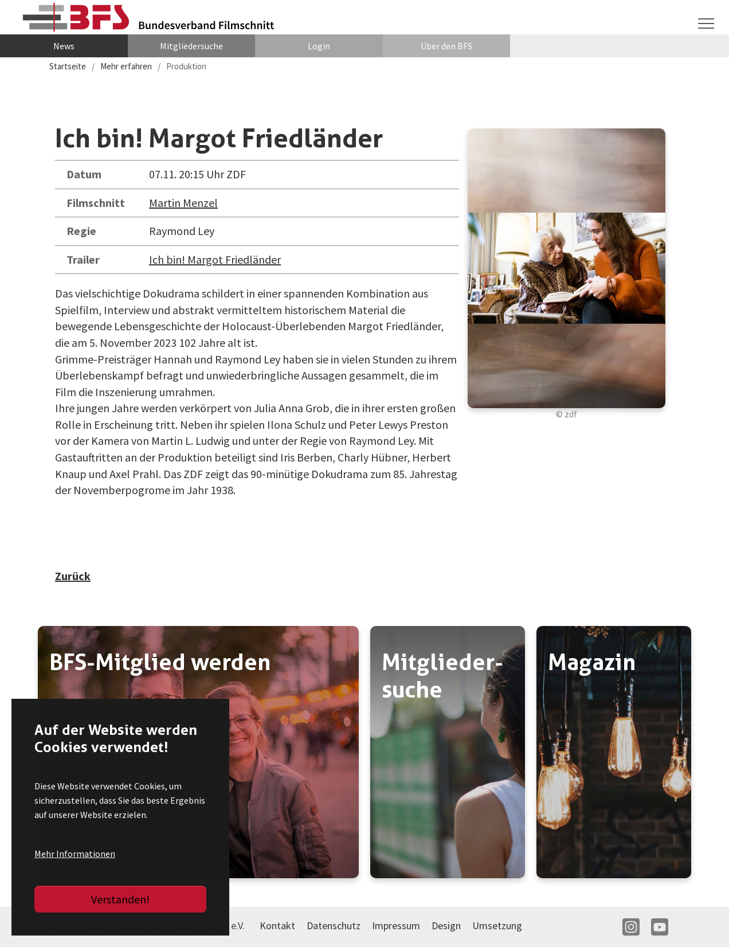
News (64, 46)
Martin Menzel (183, 202)
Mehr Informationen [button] (74, 853)
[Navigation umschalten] (706, 23)
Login (319, 46)
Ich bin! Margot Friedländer (215, 259)
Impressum (396, 925)
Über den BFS (446, 46)
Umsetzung (497, 925)
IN (631, 927)
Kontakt (277, 925)
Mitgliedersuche (191, 46)
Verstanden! (120, 899)
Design (446, 925)
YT (659, 927)
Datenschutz (333, 925)
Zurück (73, 576)
